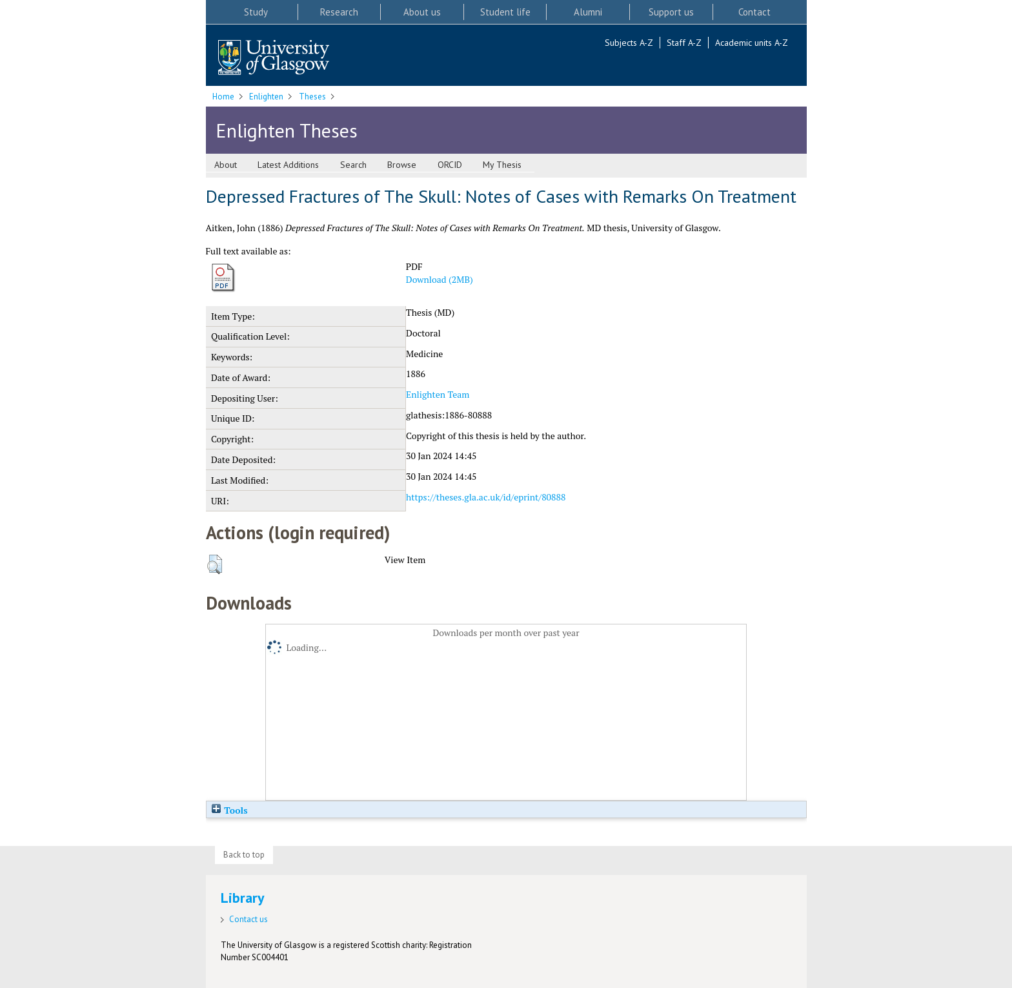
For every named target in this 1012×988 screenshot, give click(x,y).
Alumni (588, 12)
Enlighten (266, 96)
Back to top (244, 854)
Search (353, 164)
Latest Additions (288, 164)
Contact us (248, 919)
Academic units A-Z (751, 42)
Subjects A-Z (629, 42)
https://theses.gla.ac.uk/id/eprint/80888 (485, 497)
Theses (312, 96)
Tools (229, 810)
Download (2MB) (439, 279)
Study (256, 12)
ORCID (450, 164)
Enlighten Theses (287, 130)
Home (223, 96)
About (225, 164)
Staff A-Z (684, 42)
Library (243, 898)
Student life (505, 12)
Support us (671, 12)
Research (339, 12)
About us (422, 12)
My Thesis (502, 164)
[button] (214, 564)
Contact (754, 12)
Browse (401, 164)
